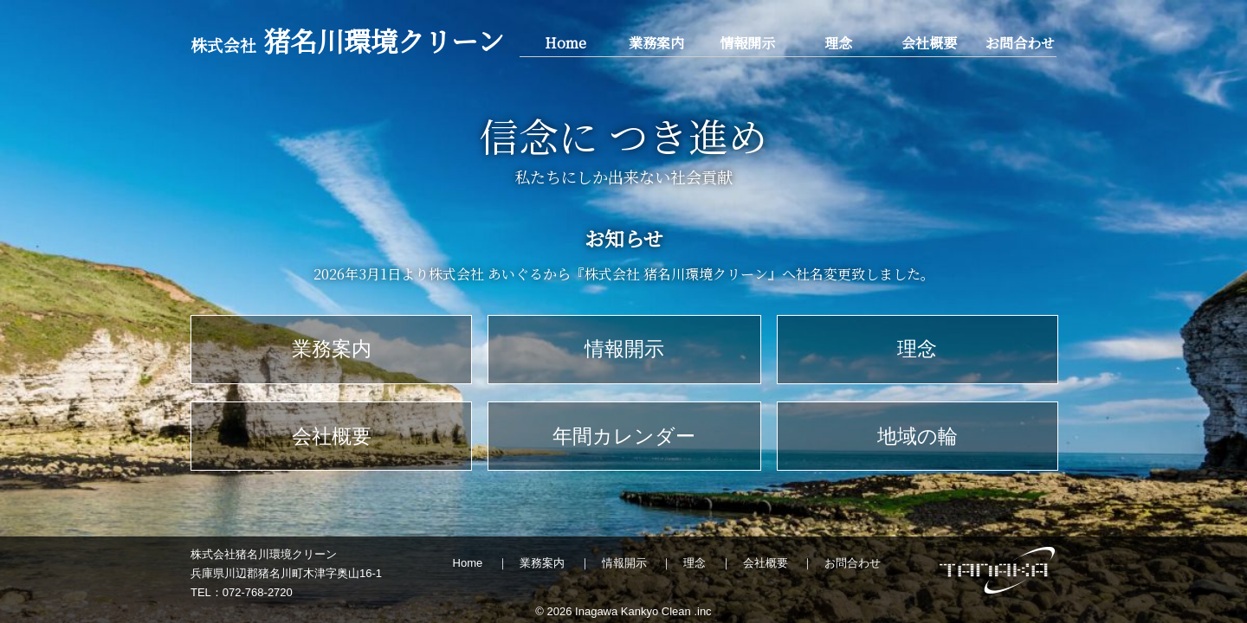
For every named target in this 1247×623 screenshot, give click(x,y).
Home (565, 43)
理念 (838, 43)
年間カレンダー (623, 436)
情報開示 (747, 43)
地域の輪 (917, 436)
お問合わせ (1020, 43)
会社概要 (929, 43)
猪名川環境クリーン (347, 40)
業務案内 (656, 43)
